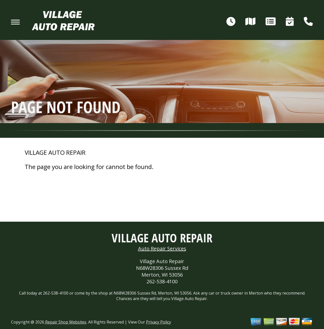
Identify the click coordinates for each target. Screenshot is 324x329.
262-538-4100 (162, 281)
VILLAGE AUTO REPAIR (55, 153)
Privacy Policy (158, 322)
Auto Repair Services (162, 248)
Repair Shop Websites (65, 322)
